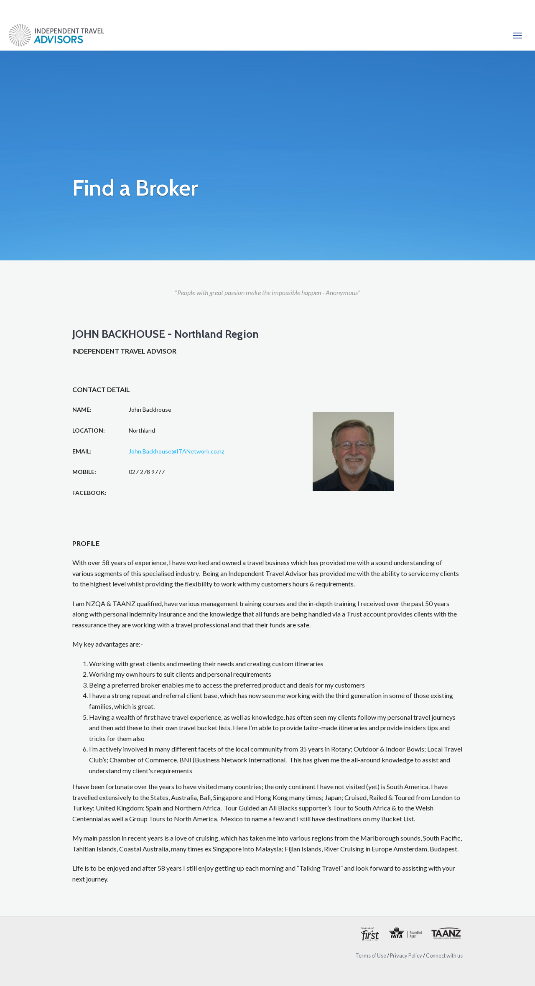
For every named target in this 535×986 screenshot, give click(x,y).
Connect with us (444, 955)
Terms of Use (370, 955)
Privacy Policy (406, 955)
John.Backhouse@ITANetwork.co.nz (176, 451)
